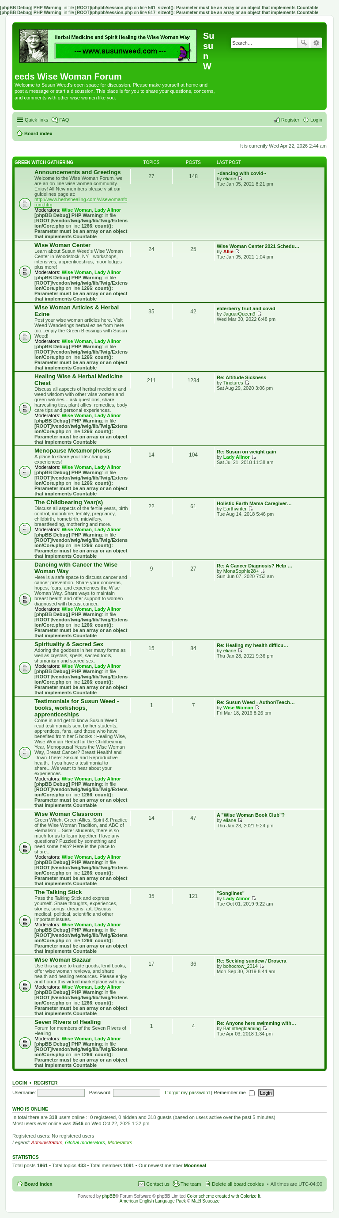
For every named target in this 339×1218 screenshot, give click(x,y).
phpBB (108, 1196)
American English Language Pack (153, 1201)
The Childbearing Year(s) (68, 502)
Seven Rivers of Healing (67, 1022)
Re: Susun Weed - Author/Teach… (256, 702)
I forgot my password (187, 1092)
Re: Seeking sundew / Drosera (251, 960)
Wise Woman (77, 210)
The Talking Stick (58, 892)
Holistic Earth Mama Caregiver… (254, 503)
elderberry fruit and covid (246, 308)
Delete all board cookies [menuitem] (238, 1184)
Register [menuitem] (290, 119)
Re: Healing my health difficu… (252, 645)
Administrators (46, 1142)
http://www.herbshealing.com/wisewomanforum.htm (80, 202)
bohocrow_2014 (240, 966)
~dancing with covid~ (241, 173)
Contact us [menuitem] (158, 1184)
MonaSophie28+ (241, 571)
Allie (228, 251)
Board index (38, 1184)
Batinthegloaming (242, 1028)
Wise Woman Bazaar (62, 959)
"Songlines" (231, 893)
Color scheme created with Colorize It (223, 1196)
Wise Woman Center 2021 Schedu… (258, 246)
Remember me (234, 1092)
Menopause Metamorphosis (72, 450)
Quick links (36, 119)
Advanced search (316, 43)
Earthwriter (235, 508)
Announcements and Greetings (77, 172)
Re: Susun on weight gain (246, 451)
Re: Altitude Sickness (241, 377)
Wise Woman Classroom (68, 814)
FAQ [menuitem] (64, 119)
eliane (229, 178)
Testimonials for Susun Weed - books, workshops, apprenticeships (76, 708)
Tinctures (233, 382)
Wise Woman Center (62, 245)
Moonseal (195, 1165)
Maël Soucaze (205, 1201)
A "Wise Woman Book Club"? (251, 815)
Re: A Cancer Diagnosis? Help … (255, 565)
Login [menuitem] (316, 119)
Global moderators (85, 1142)
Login (19, 1082)
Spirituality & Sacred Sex (68, 644)
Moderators (120, 1142)
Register (46, 1082)
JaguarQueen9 (239, 313)
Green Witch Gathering (44, 162)
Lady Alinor (107, 210)
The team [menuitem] (191, 1184)
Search (303, 43)
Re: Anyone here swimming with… (256, 1023)
